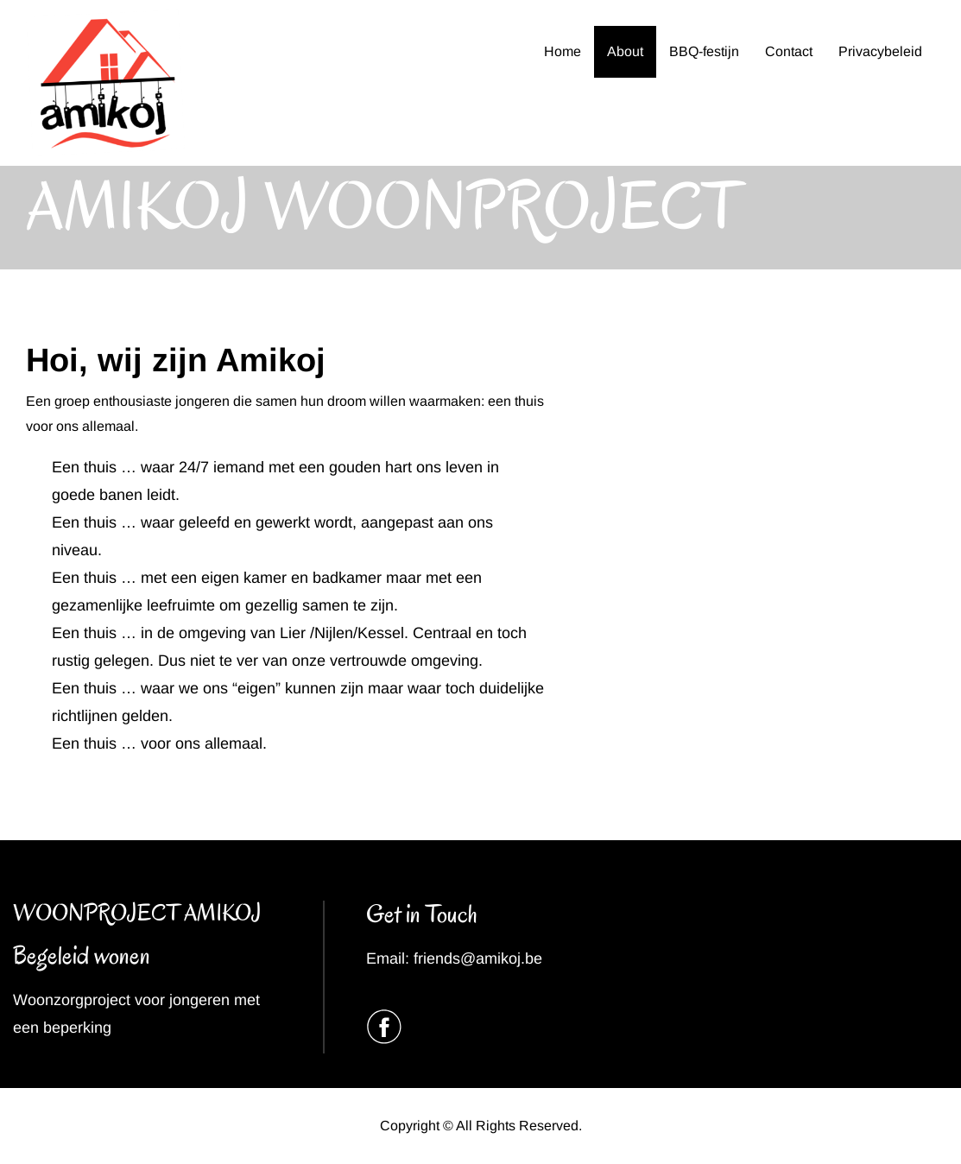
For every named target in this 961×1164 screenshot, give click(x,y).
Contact (788, 51)
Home (562, 51)
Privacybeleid (880, 51)
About (625, 51)
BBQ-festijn (704, 51)
